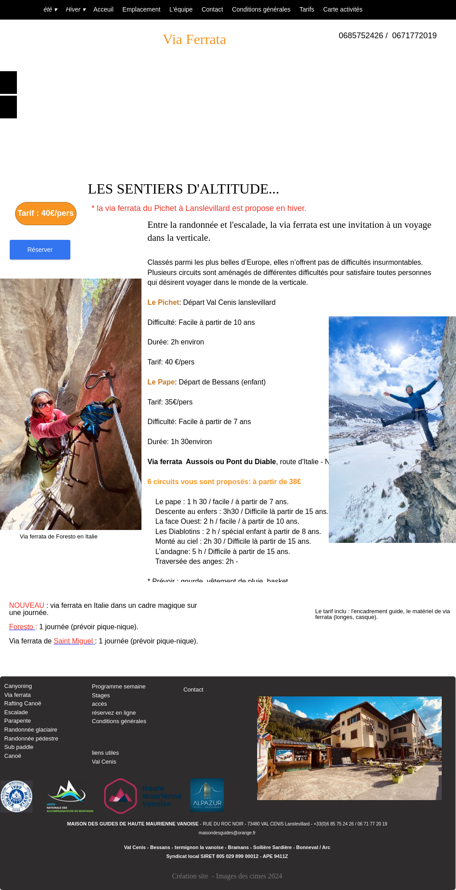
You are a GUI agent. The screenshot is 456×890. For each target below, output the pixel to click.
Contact (193, 689)
